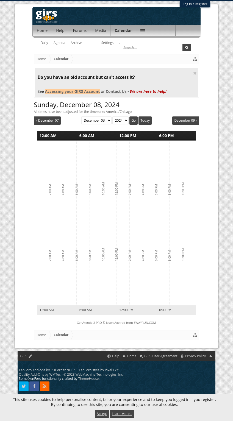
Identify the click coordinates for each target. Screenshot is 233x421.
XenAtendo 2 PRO (89, 322)
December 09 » (185, 120)
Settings (107, 42)
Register (201, 4)
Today (145, 120)
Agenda (59, 42)
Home (42, 30)
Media (100, 30)
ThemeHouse (88, 378)
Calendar (123, 30)
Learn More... (122, 413)
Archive (76, 42)
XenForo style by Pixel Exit (99, 370)
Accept (102, 413)
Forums (80, 30)
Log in (187, 4)
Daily (44, 42)
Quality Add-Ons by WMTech (71, 374)
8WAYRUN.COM (145, 322)
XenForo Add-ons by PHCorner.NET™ (47, 370)
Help (60, 30)
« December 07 (47, 120)
